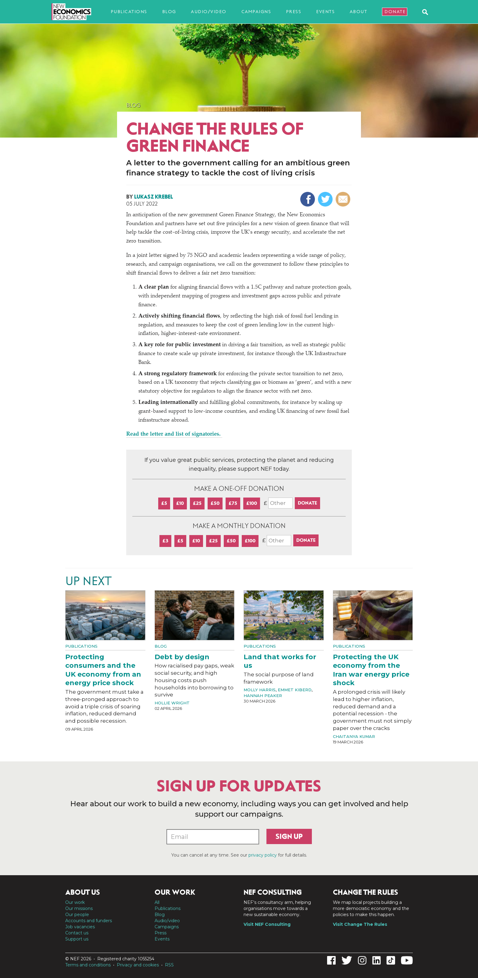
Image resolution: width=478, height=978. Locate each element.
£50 (215, 503)
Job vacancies (80, 926)
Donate (394, 11)
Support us (76, 939)
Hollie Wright (172, 702)
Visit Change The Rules (360, 924)
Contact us (76, 933)
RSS (169, 965)
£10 (180, 503)
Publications (129, 11)
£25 (197, 503)
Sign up (289, 836)
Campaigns (256, 11)
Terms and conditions (88, 965)
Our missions (79, 908)
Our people (77, 914)
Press (293, 11)
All (157, 902)
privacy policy (262, 855)
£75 (233, 503)
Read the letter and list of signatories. (174, 434)
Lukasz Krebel (153, 197)
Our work (75, 902)
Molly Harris (260, 689)
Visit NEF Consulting (267, 924)
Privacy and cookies (138, 965)
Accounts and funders (88, 920)
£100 (251, 503)
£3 (165, 540)
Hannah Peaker (263, 695)
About (358, 11)
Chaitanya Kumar (354, 736)
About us (82, 892)
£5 (164, 503)
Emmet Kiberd (295, 689)
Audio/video (209, 11)
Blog (169, 11)
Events (325, 11)
